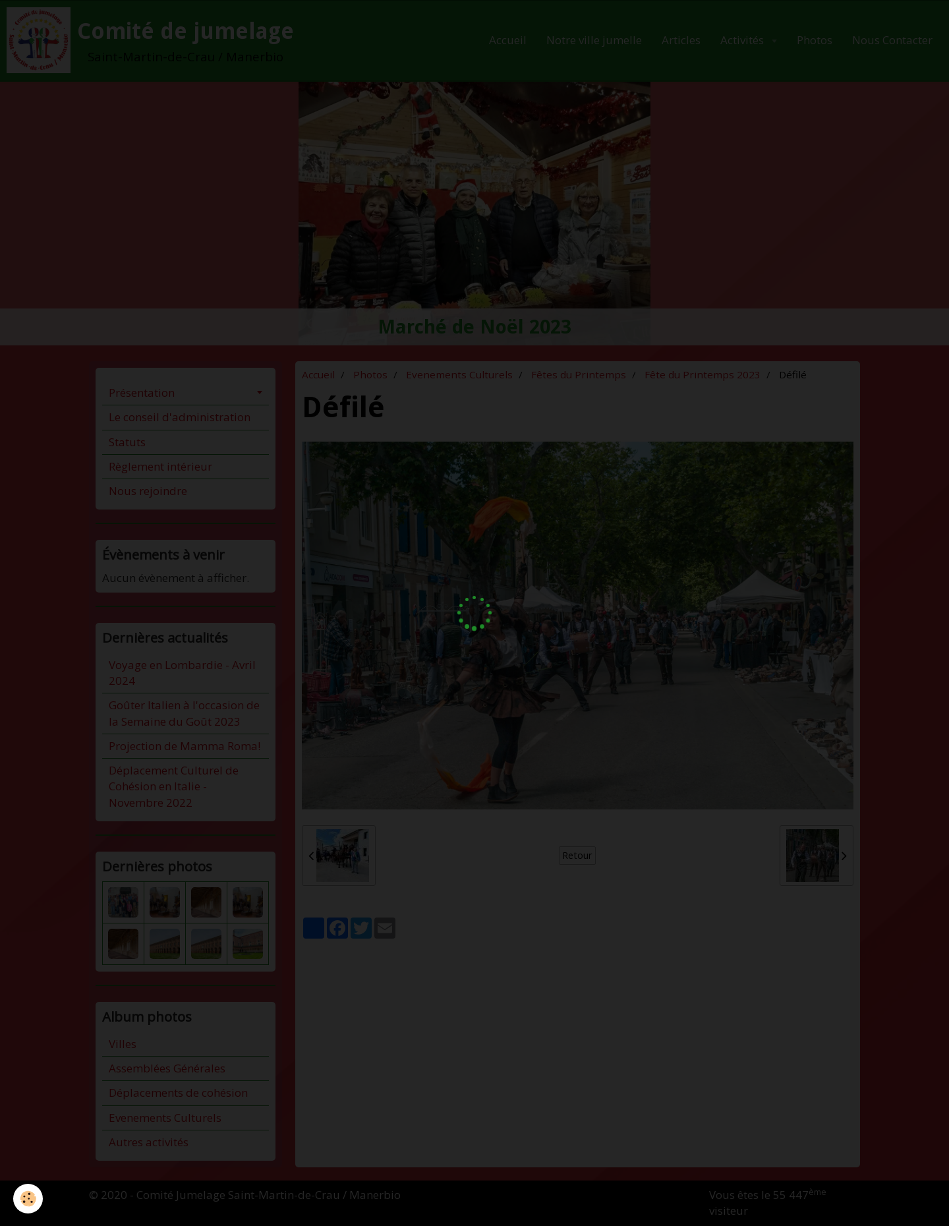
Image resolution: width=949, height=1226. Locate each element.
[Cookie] (28, 1198)
